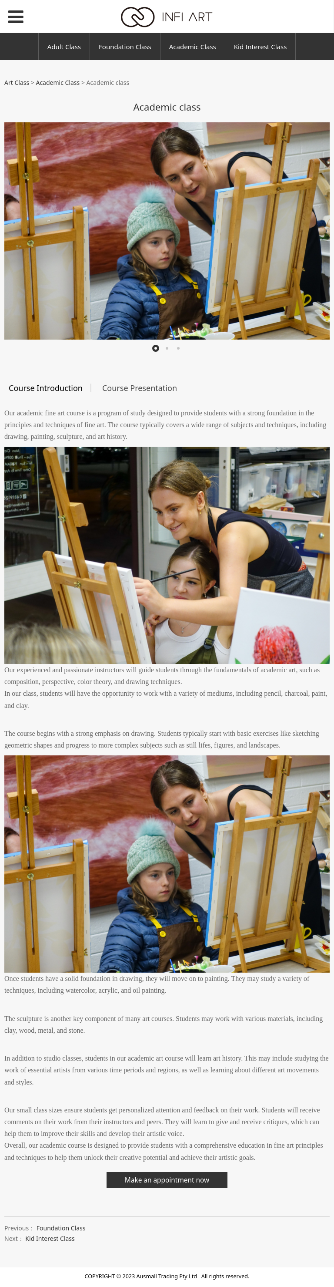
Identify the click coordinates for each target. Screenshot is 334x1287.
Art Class (16, 82)
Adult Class (64, 46)
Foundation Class (125, 46)
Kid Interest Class (260, 46)
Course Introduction (46, 388)
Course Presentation (139, 388)
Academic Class (192, 46)
